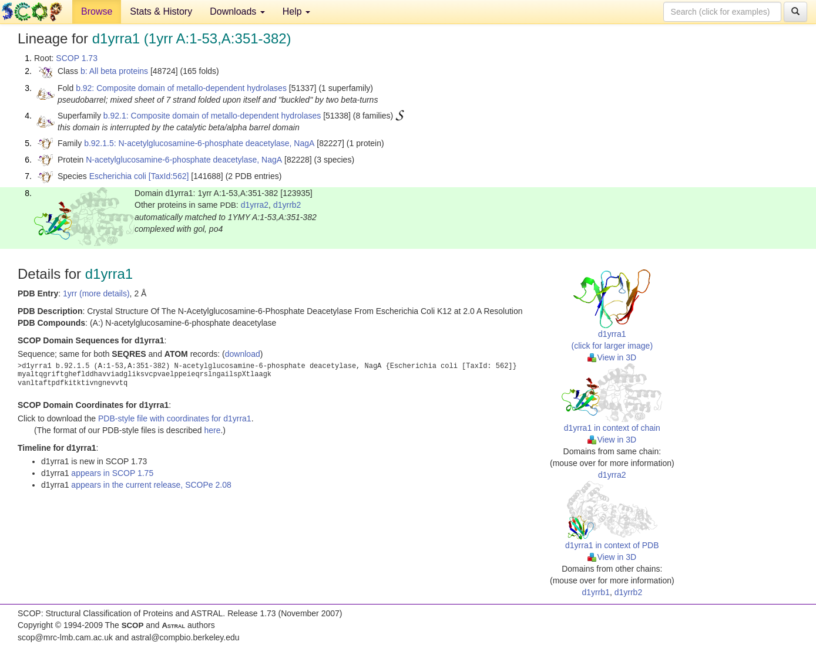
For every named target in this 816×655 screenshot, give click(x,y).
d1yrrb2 (287, 205)
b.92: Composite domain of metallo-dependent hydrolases (181, 88)
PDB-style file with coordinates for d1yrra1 (174, 418)
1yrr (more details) (96, 293)
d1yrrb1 (595, 592)
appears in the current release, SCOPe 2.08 (151, 484)
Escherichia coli (117, 176)
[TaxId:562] (169, 176)
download (242, 354)
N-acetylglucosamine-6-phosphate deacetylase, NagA (184, 159)
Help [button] (296, 11)
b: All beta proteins (114, 71)
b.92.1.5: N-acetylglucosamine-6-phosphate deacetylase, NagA (199, 143)
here (212, 430)
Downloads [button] (237, 11)
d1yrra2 (254, 205)
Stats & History (161, 11)
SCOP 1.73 (77, 58)
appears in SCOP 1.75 (112, 473)
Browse (96, 11)
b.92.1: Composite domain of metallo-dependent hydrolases (212, 115)
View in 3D (611, 357)
